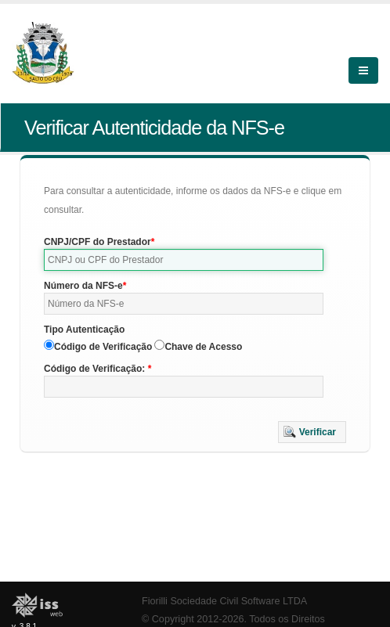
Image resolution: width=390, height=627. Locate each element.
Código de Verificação (103, 346)
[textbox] (183, 260)
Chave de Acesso (203, 346)
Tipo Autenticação (84, 329)
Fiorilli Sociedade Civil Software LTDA (224, 601)
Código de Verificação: (96, 368)
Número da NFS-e (83, 285)
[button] (312, 432)
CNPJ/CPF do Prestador (97, 241)
